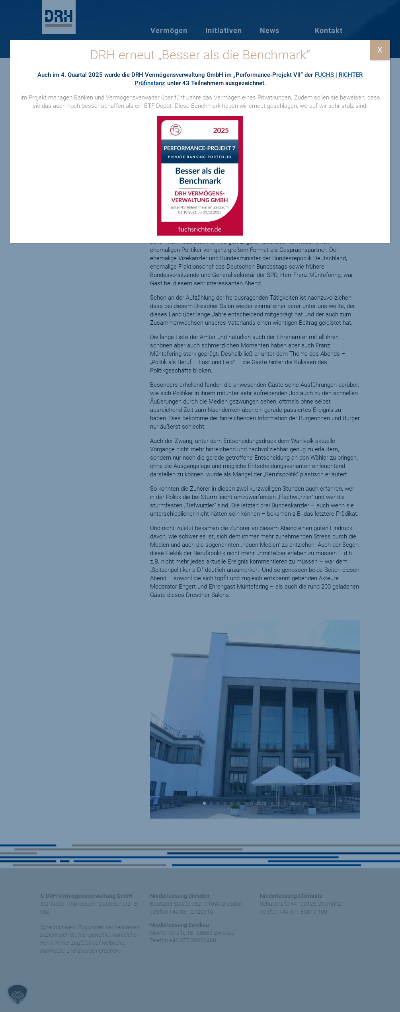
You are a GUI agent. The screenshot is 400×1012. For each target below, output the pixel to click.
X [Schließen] (379, 50)
